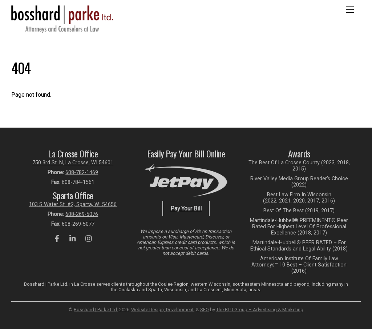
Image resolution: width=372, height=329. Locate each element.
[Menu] (350, 10)
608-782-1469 (81, 172)
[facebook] (57, 238)
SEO (204, 309)
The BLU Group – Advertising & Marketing (259, 309)
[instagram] (89, 238)
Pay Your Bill (186, 208)
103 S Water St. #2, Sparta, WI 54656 (73, 204)
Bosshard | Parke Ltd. (96, 309)
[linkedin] (73, 238)
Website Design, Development (162, 309)
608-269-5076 (81, 214)
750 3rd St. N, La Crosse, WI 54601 (72, 163)
